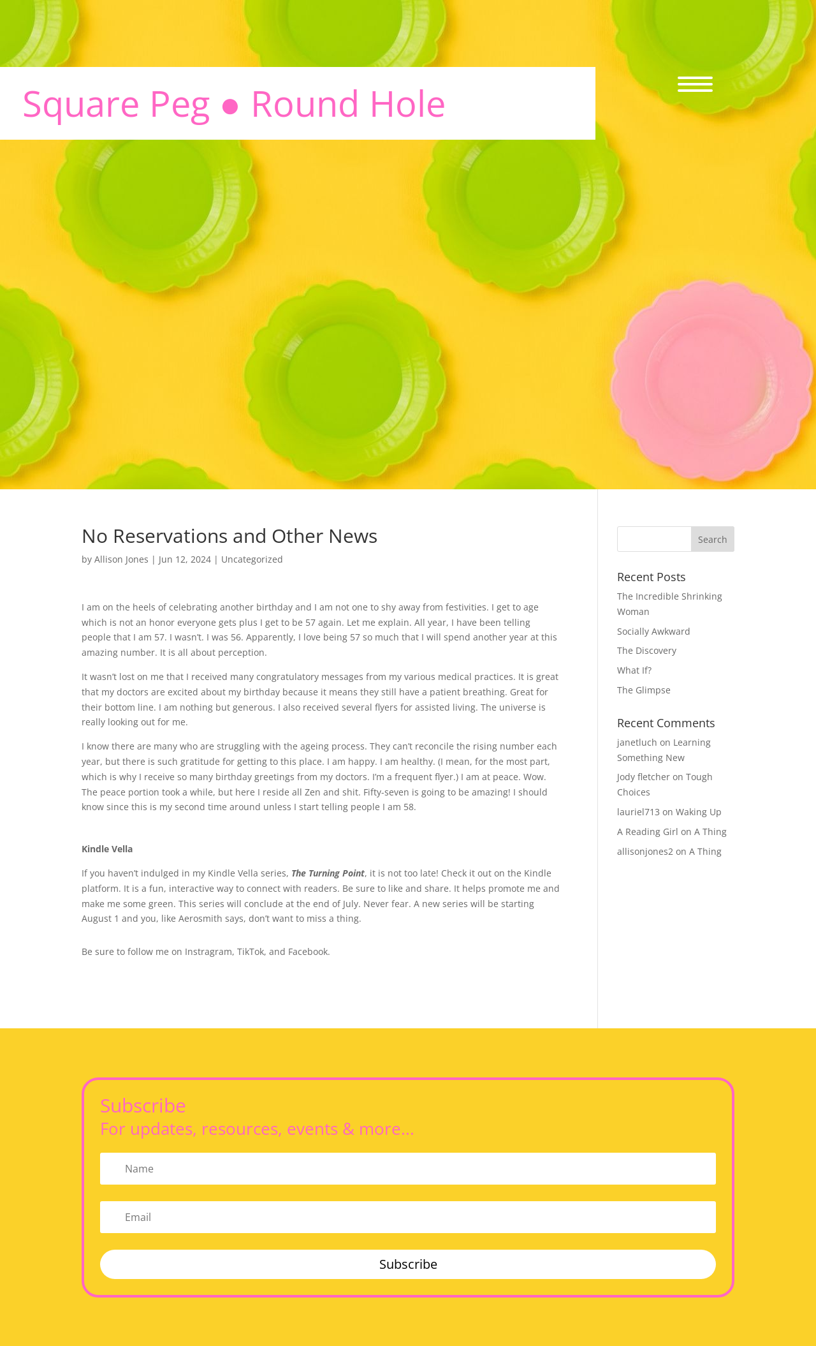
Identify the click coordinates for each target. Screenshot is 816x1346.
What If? (634, 670)
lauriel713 (638, 812)
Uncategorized (252, 559)
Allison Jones (121, 559)
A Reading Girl (647, 831)
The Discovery (646, 650)
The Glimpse (644, 690)
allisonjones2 (645, 851)
